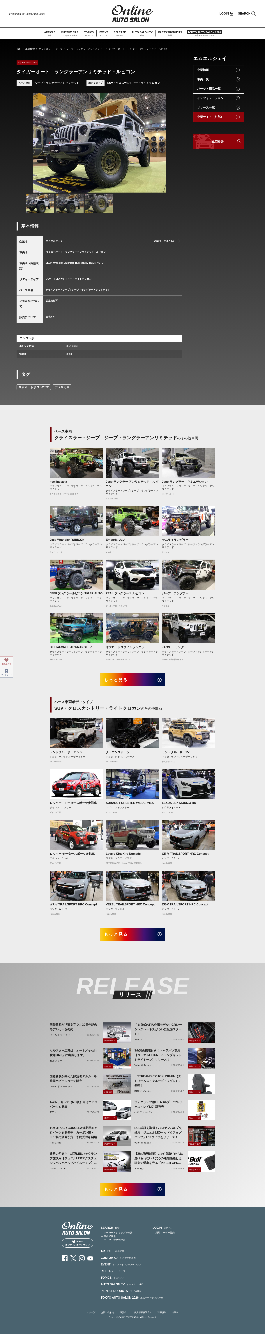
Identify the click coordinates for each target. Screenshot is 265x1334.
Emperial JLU (115, 539)
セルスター (56, 1060)
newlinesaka (58, 481)
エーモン (139, 1168)
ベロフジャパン (143, 1112)
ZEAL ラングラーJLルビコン (125, 593)
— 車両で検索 (108, 1236)
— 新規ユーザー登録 (164, 1232)
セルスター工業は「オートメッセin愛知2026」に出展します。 (73, 1053)
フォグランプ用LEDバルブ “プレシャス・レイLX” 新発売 (158, 1104)
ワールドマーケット (61, 1034)
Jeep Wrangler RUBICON (67, 539)
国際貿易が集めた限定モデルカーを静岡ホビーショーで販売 (73, 1078)
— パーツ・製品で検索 (113, 1240)
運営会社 (124, 1312)
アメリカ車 (62, 387)
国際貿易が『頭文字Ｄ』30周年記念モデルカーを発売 (73, 1027)
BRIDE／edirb (142, 1091)
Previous (32, 142)
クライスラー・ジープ (51, 49)
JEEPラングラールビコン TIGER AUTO (76, 593)
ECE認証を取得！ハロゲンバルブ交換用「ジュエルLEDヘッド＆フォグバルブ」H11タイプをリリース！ (158, 1132)
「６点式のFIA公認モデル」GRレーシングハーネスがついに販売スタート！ (158, 1029)
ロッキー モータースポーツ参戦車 (73, 802)
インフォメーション (210, 98)
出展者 (175, 1312)
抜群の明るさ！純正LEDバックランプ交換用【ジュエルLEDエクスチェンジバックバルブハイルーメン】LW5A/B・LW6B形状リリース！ (73, 1158)
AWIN (53, 1112)
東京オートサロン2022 (34, 387)
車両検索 (30, 49)
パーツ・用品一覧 (209, 88)
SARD (138, 1039)
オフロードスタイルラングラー (126, 647)
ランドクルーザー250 (176, 752)
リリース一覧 (206, 107)
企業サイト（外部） (210, 116)
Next (166, 142)
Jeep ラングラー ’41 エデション (185, 481)
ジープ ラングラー (175, 593)
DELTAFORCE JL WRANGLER (71, 647)
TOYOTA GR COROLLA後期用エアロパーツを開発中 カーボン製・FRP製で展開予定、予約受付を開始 (73, 1132)
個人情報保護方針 (143, 1312)
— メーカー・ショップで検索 (116, 1232)
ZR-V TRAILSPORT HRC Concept (185, 904)
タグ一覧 (91, 1312)
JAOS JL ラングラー (176, 647)
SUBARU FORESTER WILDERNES (130, 802)
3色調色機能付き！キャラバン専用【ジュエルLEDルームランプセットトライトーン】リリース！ (157, 1055)
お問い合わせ (107, 1312)
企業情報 (203, 69)
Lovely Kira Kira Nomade (123, 853)
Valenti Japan (142, 1065)
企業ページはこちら (164, 241)
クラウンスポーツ (117, 752)
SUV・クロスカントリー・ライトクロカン (133, 82)
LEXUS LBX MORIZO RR (179, 802)
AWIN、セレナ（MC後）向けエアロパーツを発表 (73, 1104)
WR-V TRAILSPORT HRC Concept (73, 904)
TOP (19, 49)
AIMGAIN (55, 1142)
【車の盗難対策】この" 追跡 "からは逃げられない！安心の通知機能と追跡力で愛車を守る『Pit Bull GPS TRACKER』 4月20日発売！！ (158, 1158)
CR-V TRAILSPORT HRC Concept (185, 853)
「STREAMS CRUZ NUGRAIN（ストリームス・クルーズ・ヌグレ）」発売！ (157, 1081)
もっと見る (116, 680)
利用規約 (161, 1312)
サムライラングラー (175, 539)
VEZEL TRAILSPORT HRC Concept (130, 904)
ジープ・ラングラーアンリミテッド (85, 49)
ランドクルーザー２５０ (66, 752)
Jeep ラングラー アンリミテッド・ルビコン (132, 484)
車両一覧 (203, 79)
